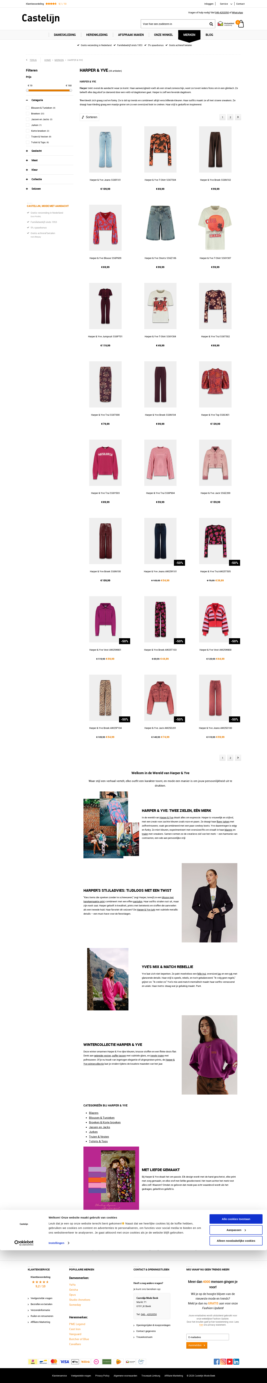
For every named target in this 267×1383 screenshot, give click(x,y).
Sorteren (91, 117)
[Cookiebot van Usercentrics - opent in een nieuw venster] (24, 1376)
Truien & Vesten (99, 1136)
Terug (33, 60)
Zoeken (211, 24)
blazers (228, 829)
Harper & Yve (166, 817)
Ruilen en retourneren (42, 1316)
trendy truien (157, 1055)
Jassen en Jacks (99, 1127)
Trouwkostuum (144, 1337)
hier (201, 1324)
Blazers (93, 1113)
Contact (240, 3)
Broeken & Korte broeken (105, 1122)
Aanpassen (236, 1362)
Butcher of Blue (79, 1339)
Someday (75, 1304)
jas (219, 973)
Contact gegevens (146, 1331)
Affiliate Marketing (40, 1322)
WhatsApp (237, 12)
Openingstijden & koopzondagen (153, 1325)
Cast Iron (75, 1329)
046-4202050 (222, 12)
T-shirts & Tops (98, 1141)
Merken (189, 35)
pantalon (137, 901)
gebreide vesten (102, 1055)
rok (231, 973)
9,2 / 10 (40, 1286)
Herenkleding (97, 35)
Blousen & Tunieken (102, 1117)
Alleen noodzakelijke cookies (236, 1373)
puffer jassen (119, 1055)
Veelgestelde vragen (41, 1298)
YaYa (72, 1284)
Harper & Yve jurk (146, 909)
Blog (209, 35)
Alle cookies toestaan (236, 1351)
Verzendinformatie (40, 1310)
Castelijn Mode (96, 1236)
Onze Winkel (163, 35)
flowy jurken (223, 821)
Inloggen (208, 3)
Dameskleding (65, 35)
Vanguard (75, 1334)
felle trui (201, 973)
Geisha (73, 1289)
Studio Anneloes (79, 1299)
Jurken (93, 1132)
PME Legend (77, 1324)
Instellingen (56, 1375)
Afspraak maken (131, 35)
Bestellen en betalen (41, 1304)
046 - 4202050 (149, 1314)
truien (145, 833)
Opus (72, 1294)
